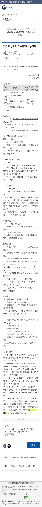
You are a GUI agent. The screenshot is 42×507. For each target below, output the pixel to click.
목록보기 (33, 445)
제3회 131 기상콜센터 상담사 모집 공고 (25, 466)
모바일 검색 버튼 (35, 7)
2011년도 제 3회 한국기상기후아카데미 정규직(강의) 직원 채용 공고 (25, 457)
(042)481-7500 (8, 488)
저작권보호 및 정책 (34, 501)
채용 (16, 15)
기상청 (7, 7)
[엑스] (9, 445)
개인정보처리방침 (7, 501)
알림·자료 (9, 15)
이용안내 (20, 501)
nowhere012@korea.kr (23, 259)
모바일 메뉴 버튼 (38, 7)
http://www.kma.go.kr (28, 273)
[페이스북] (4, 445)
